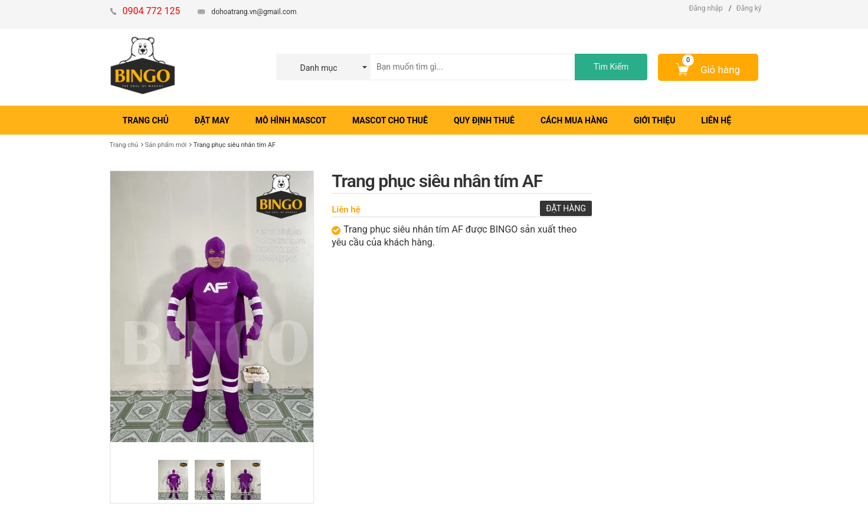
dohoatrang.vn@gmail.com (253, 12)
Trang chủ (124, 145)
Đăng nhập (705, 8)
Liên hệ (346, 209)
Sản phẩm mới (166, 145)
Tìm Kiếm (611, 66)
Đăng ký (749, 8)
